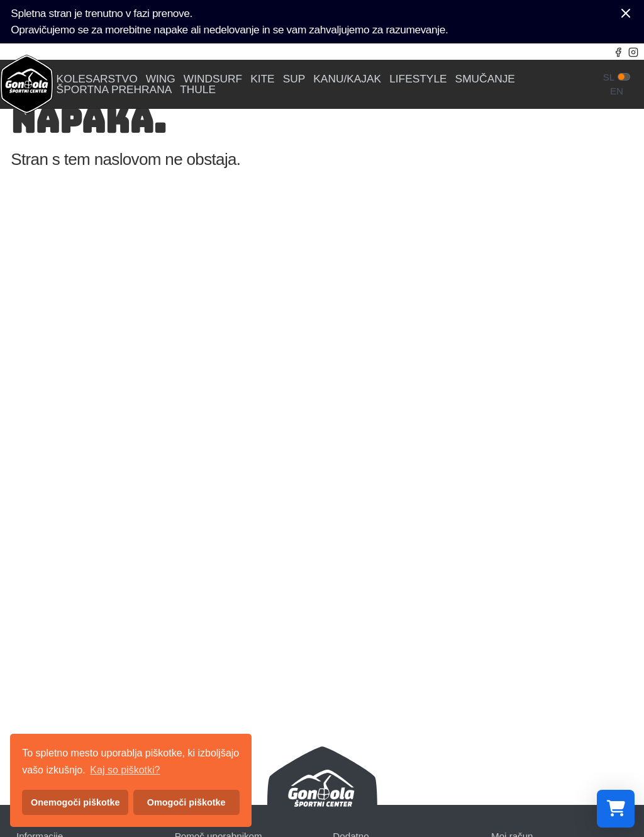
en (616, 91)
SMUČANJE (485, 79)
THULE (198, 89)
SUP (294, 79)
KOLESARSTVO (97, 79)
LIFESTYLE (418, 79)
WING (160, 79)
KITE (262, 79)
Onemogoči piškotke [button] (75, 802)
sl (609, 77)
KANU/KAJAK (347, 79)
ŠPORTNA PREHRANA (114, 89)
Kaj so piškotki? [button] (125, 770)
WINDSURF (213, 79)
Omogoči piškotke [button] (186, 802)
